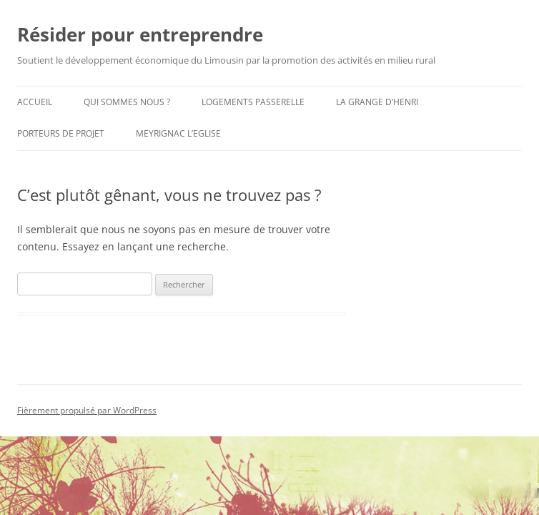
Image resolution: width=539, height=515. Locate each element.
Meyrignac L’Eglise (178, 133)
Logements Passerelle (253, 102)
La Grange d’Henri (377, 102)
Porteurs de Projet (60, 133)
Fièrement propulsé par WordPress (87, 410)
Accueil (34, 102)
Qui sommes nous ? (127, 102)
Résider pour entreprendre (140, 34)
